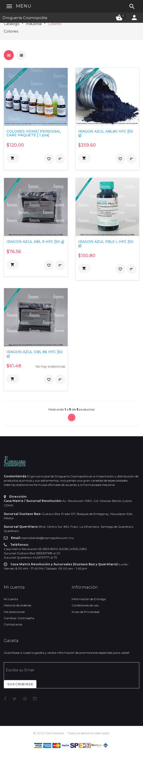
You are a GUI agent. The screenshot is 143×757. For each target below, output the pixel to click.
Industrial (34, 24)
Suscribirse (20, 684)
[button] (12, 158)
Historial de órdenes (17, 605)
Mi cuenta (11, 599)
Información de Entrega (89, 599)
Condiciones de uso (85, 605)
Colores (54, 24)
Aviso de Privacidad (85, 612)
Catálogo (11, 24)
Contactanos (13, 624)
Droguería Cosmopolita (24, 17)
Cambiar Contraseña (19, 618)
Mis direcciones (14, 612)
